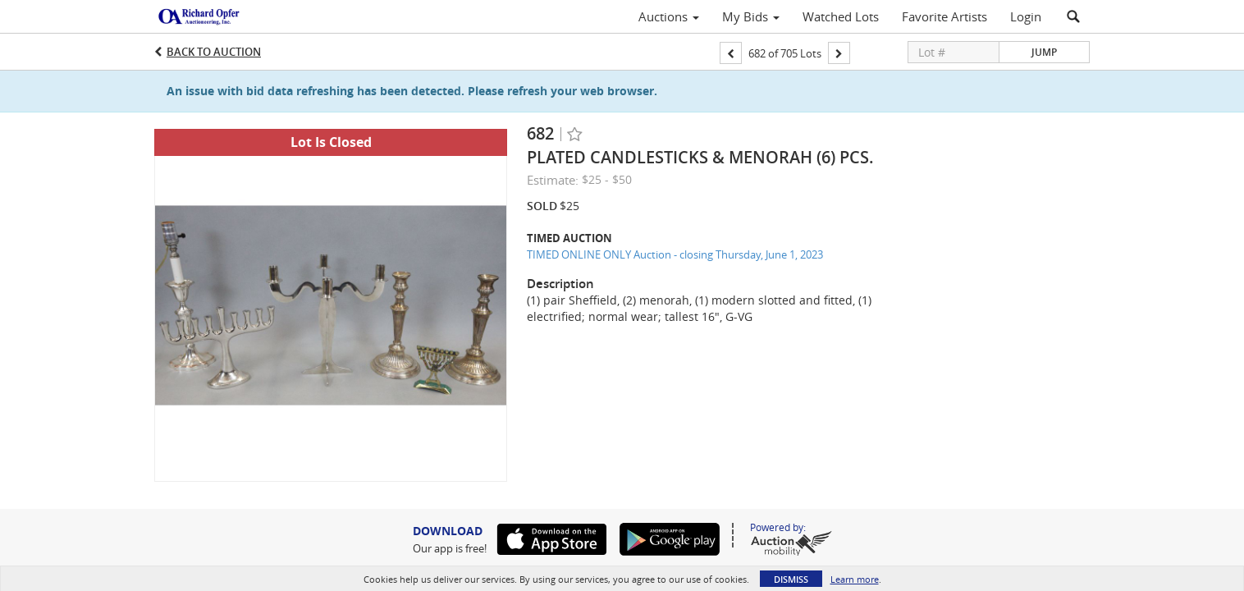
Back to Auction (214, 51)
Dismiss (791, 579)
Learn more (854, 579)
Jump (1044, 52)
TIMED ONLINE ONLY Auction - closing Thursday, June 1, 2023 (675, 254)
